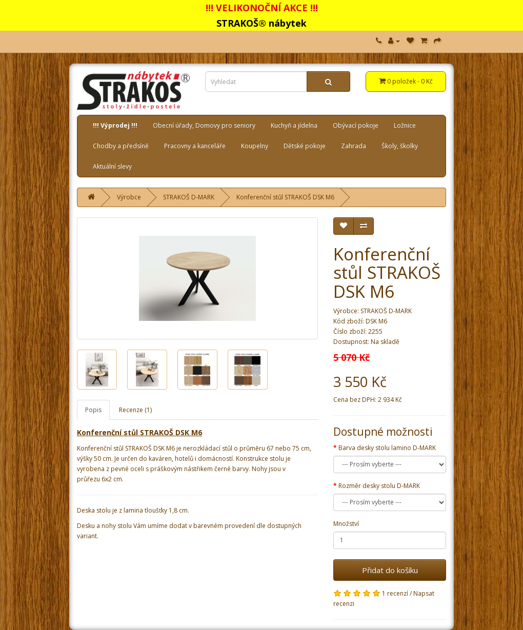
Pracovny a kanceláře (195, 145)
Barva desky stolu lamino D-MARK (387, 447)
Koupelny (254, 145)
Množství (346, 523)
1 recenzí (395, 593)
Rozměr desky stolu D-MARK (379, 485)
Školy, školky (399, 145)
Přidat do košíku (390, 570)
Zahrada (353, 145)
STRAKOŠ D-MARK (188, 197)
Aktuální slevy (112, 166)
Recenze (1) (135, 409)
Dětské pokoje (305, 145)
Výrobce (129, 197)
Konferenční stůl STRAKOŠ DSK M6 (285, 197)
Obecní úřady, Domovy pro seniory (204, 125)
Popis (93, 409)
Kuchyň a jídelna (294, 125)
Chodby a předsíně (121, 145)
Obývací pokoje (355, 125)
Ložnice (405, 125)
